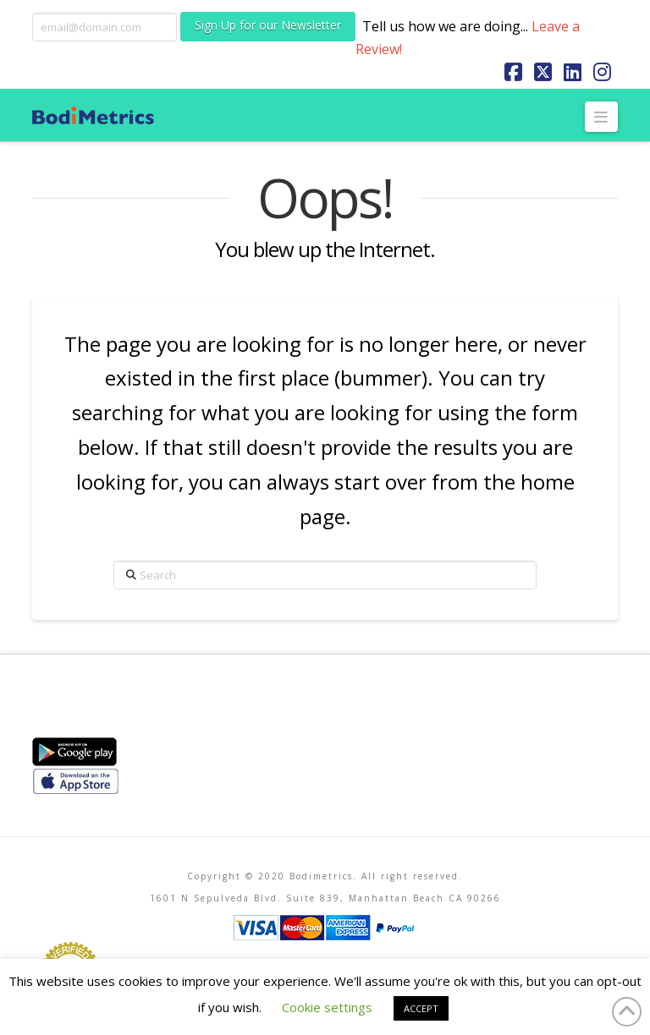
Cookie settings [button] (327, 1007)
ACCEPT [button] (421, 1008)
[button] (601, 116)
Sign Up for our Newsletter (268, 25)
